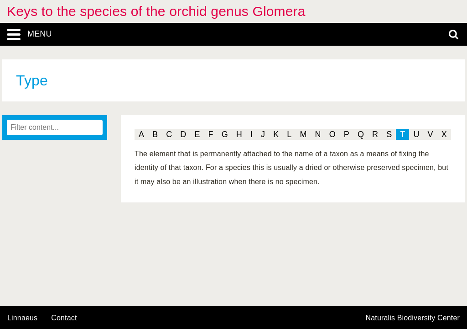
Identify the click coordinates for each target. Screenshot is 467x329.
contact (64, 318)
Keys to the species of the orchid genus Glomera (156, 11)
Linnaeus (22, 318)
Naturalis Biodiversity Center (413, 318)
